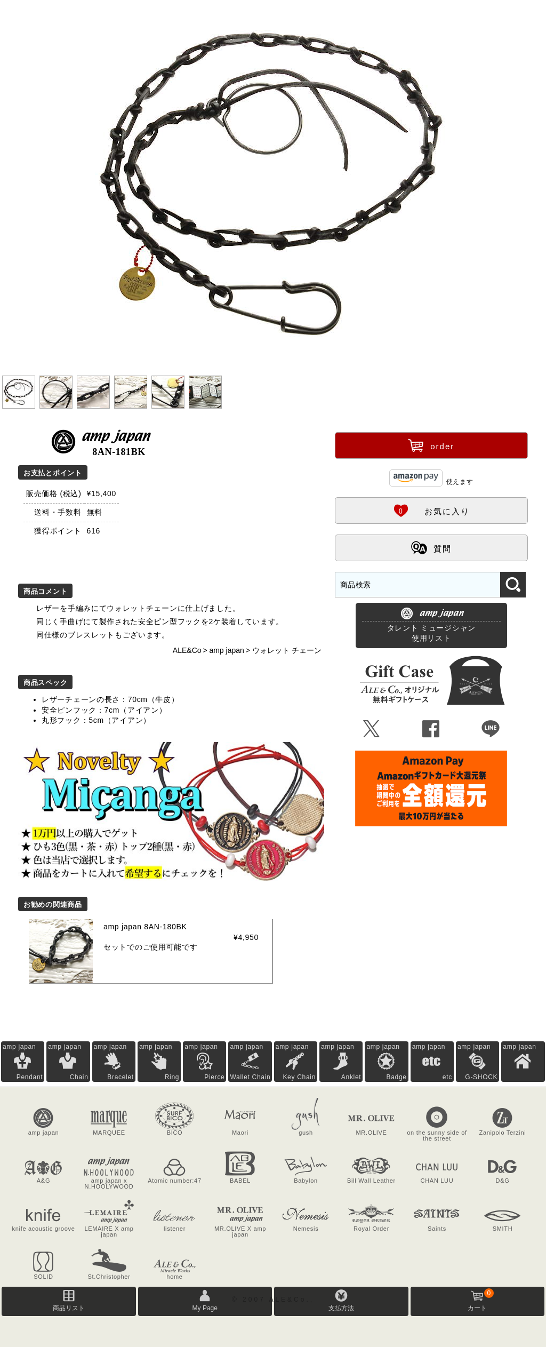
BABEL (240, 1180)
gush (306, 1132)
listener (175, 1228)
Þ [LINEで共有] (490, 729)
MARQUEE (109, 1132)
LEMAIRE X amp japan (108, 1231)
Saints (437, 1228)
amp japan (226, 650)
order (431, 445)
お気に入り (431, 510)
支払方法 (341, 1308)
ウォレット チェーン (287, 650)
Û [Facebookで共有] (431, 729)
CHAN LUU (437, 1180)
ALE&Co (187, 650)
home (174, 1276)
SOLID (43, 1276)
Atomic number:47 (174, 1180)
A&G (43, 1180)
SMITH (503, 1228)
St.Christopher (108, 1276)
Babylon (306, 1180)
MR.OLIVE (371, 1132)
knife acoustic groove (43, 1228)
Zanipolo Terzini (502, 1132)
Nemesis (306, 1228)
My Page (205, 1308)
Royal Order (371, 1228)
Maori (240, 1132)
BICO (175, 1132)
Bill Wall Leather (371, 1180)
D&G (503, 1180)
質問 (431, 547)
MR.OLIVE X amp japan (240, 1231)
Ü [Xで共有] (372, 729)
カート (481, 1300)
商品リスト (69, 1308)
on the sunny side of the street (437, 1135)
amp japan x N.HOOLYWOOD (109, 1183)
